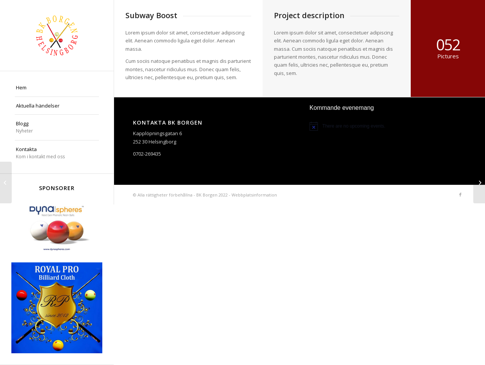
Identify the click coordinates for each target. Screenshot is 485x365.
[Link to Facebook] (460, 194)
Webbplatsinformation (254, 195)
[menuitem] (57, 88)
